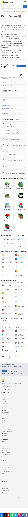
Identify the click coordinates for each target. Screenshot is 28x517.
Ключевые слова (5, 465)
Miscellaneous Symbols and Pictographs (11, 114)
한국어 (21, 371)
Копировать (21, 66)
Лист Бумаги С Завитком (7, 271)
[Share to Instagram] (19, 515)
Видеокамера (20, 339)
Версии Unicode (5, 469)
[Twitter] (5, 389)
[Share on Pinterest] (8, 515)
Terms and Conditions (6, 486)
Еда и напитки (4, 410)
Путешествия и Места (6, 427)
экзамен (22, 60)
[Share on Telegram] (15, 515)
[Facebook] (2, 389)
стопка (17, 57)
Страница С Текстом (6, 275)
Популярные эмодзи (6, 471)
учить (11, 60)
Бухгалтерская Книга (7, 293)
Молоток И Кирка (19, 343)
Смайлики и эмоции (6, 406)
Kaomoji (3, 475)
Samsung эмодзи (5, 452)
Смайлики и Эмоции (6, 429)
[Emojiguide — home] (7, 2)
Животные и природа (6, 408)
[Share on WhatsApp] (12, 515)
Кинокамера (19, 331)
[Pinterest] (8, 389)
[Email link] (26, 515)
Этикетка (5, 306)
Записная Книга (7, 310)
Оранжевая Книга (19, 271)
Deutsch (15, 366)
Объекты (3, 399)
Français (21, 366)
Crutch (5, 324)
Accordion (5, 343)
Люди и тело (4, 395)
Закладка (18, 262)
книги (11, 55)
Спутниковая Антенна (6, 339)
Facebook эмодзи (5, 446)
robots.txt (10, 506)
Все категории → (5, 435)
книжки (17, 55)
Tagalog (20, 373)
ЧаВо (2, 478)
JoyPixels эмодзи (5, 454)
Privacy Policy (4, 488)
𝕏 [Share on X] (5, 515)
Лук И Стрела (6, 327)
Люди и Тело (4, 418)
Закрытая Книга (20, 255)
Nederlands (10, 369)
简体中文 (10, 371)
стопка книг (5, 60)
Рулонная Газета (19, 266)
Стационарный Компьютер (7, 356)
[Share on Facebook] (1, 515)
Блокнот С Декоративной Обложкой (7, 267)
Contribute (3, 484)
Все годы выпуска (5, 467)
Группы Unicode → (5, 412)
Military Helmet (6, 350)
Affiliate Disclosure (5, 490)
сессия (11, 57)
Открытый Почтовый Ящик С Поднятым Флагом (20, 351)
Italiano (4, 369)
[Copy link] (22, 515)
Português (17, 369)
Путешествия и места (6, 403)
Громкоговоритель (8, 331)
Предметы (13, 11)
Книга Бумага (21, 11)
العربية (3, 373)
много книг (5, 57)
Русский (4, 371)
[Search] (25, 6)
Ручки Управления (19, 335)
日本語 (15, 371)
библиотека (5, 55)
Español (9, 366)
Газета (5, 259)
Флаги (3, 397)
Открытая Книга (20, 275)
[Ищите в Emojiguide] (12, 6)
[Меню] (25, 2)
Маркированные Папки (20, 356)
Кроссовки (6, 335)
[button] (14, 82)
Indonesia (13, 373)
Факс (4, 347)
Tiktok (2, 456)
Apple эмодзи (4, 441)
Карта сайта (4, 506)
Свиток (5, 255)
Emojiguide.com (4, 11)
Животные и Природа (6, 431)
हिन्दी (8, 373)
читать (16, 60)
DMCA (2, 492)
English (4, 366)
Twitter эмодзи (4, 450)
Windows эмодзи (5, 448)
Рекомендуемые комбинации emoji (10, 462)
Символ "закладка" (19, 293)
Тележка (18, 347)
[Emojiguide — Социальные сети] (2, 380)
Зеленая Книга (7, 262)
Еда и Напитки (4, 433)
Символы (3, 401)
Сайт (2, 473)
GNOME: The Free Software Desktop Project (12, 497)
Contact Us (4, 494)
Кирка (18, 327)
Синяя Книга (19, 259)
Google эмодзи (5, 443)
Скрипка (18, 324)
